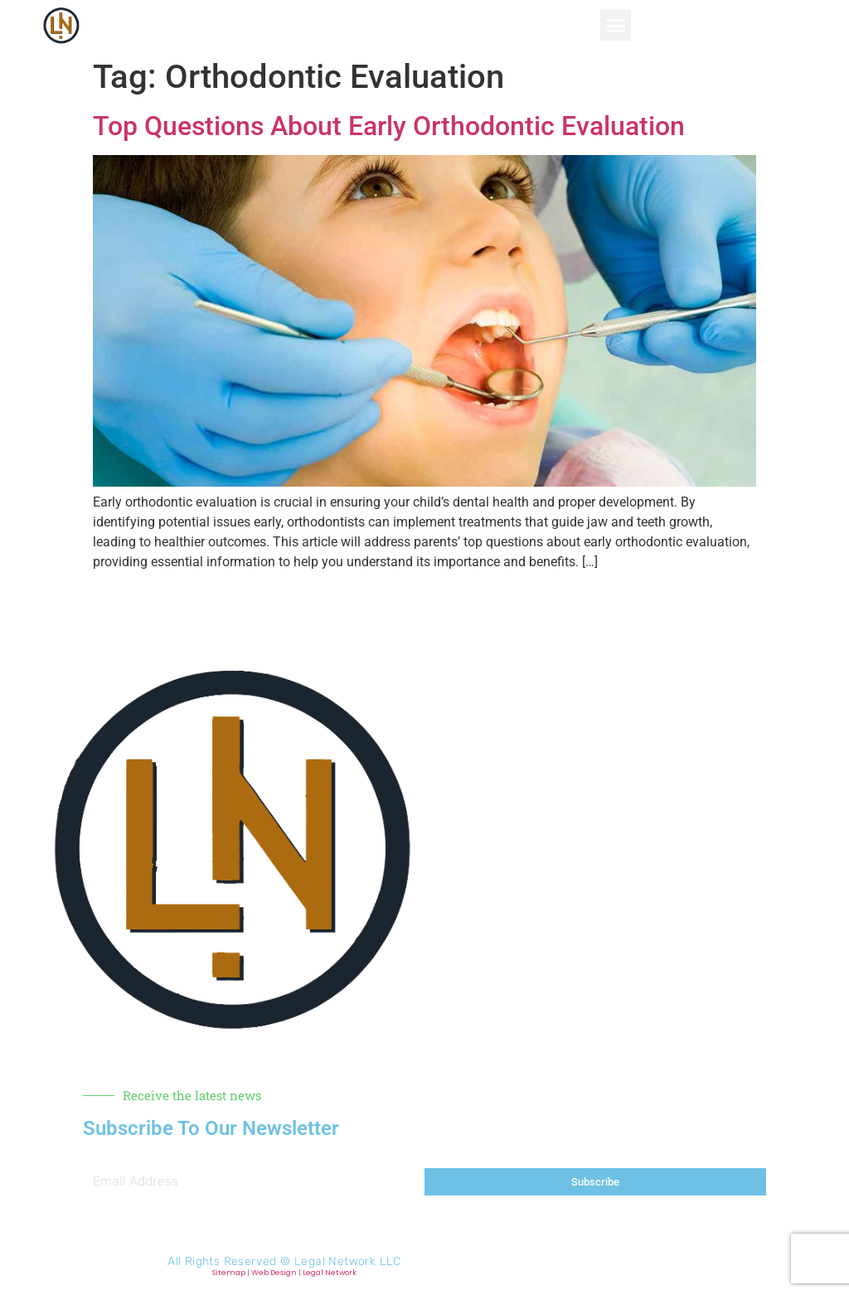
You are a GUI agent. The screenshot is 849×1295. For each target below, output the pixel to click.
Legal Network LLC (347, 1261)
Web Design (274, 1273)
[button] (616, 25)
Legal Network (330, 1273)
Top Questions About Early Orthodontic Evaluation (389, 126)
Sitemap (228, 1273)
